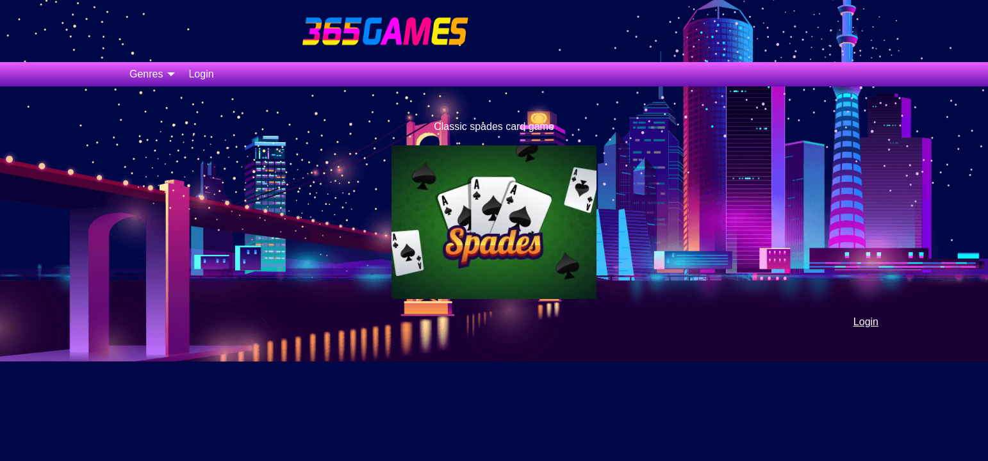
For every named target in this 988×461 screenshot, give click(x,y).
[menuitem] (148, 74)
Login (200, 74)
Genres (146, 74)
